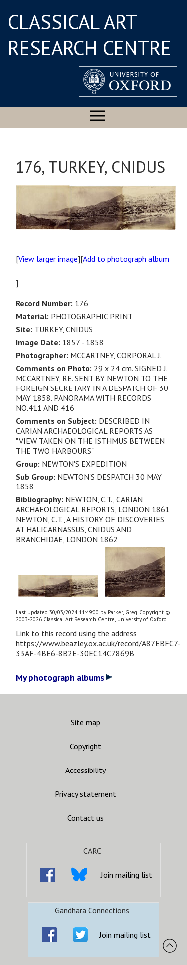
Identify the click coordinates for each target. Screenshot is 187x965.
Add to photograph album (126, 259)
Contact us (85, 818)
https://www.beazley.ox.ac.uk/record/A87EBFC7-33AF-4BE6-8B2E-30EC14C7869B (98, 648)
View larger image (48, 259)
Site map (85, 722)
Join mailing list (126, 875)
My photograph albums (64, 677)
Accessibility (85, 770)
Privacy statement (85, 794)
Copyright (85, 746)
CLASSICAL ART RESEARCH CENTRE (89, 35)
